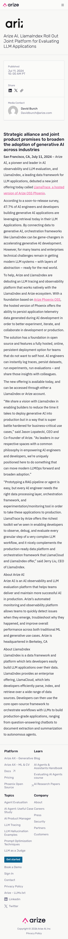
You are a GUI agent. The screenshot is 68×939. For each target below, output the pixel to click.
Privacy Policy (13, 886)
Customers (41, 834)
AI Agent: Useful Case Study (18, 810)
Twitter (11, 906)
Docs (10, 771)
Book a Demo (13, 867)
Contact (9, 880)
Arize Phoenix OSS (47, 300)
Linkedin (12, 899)
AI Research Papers (47, 784)
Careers (39, 808)
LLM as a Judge (14, 850)
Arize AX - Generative (18, 758)
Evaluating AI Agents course (48, 776)
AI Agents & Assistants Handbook (48, 766)
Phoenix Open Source (19, 785)
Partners (39, 828)
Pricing (9, 777)
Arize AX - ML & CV (17, 764)
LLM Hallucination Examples (16, 832)
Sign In (9, 873)
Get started (13, 859)
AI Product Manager (17, 818)
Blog (37, 758)
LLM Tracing (12, 825)
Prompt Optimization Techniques (18, 842)
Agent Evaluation (16, 802)
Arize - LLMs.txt (14, 892)
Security (39, 821)
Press (37, 815)
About (38, 802)
